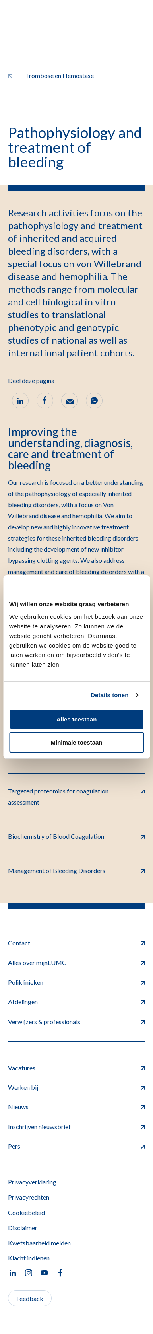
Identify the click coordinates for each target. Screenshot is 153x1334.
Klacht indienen (29, 1258)
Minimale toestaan (76, 742)
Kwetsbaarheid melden (39, 1242)
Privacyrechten (28, 1197)
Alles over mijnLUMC (76, 962)
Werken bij (76, 1087)
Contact (76, 943)
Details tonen (109, 695)
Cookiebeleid (26, 1212)
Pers (76, 1146)
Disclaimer (22, 1227)
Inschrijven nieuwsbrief (76, 1126)
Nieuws (76, 1106)
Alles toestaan (76, 719)
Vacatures (76, 1067)
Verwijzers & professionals (76, 1021)
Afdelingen (76, 1001)
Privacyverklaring (32, 1182)
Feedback (29, 1298)
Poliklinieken (76, 982)
